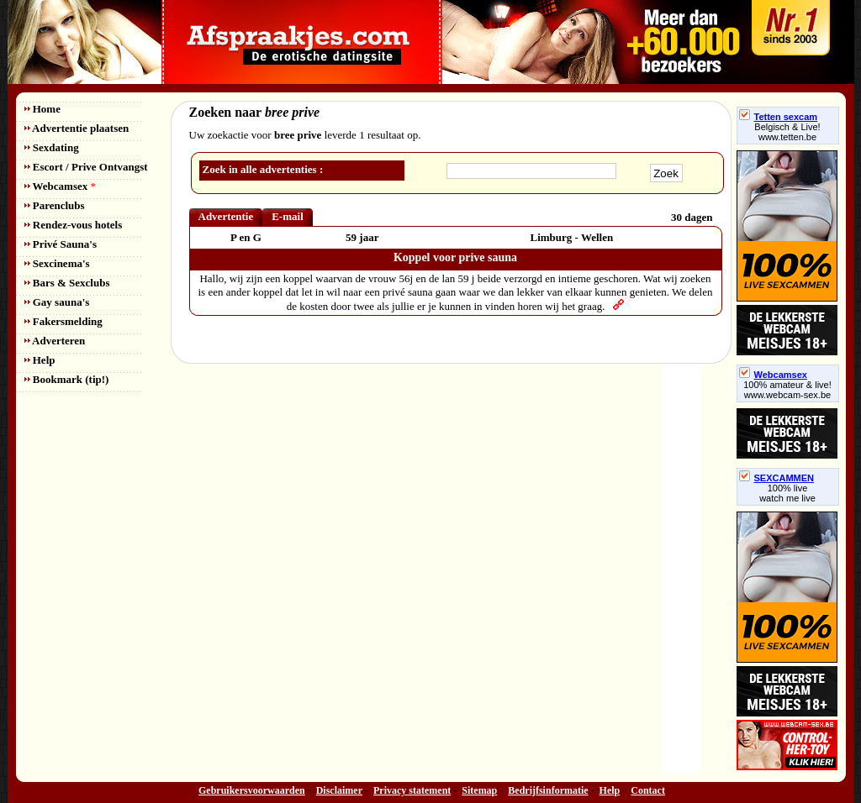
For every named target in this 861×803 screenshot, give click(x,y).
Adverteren (55, 340)
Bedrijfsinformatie (548, 790)
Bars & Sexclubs (67, 282)
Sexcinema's (57, 263)
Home (42, 108)
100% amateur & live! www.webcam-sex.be (787, 390)
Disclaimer (339, 790)
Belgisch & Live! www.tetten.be (787, 132)
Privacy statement (412, 790)
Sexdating (51, 147)
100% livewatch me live (787, 493)
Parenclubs (54, 205)
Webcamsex (60, 186)
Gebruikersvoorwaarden (251, 790)
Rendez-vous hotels (73, 224)
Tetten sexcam (778, 117)
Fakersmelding (63, 321)
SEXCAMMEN (777, 478)
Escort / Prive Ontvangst (86, 166)
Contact (648, 790)
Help (39, 360)
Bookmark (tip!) (66, 379)
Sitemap (479, 790)
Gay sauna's (57, 302)
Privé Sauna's (60, 244)
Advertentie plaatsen (76, 128)
